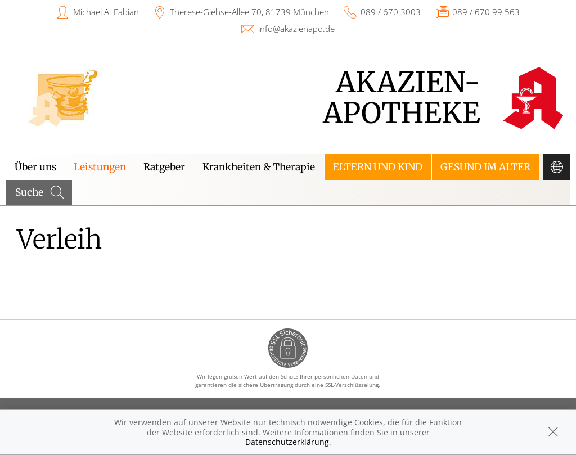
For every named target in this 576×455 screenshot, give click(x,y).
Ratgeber (164, 167)
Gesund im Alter (485, 167)
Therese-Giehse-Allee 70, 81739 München (249, 11)
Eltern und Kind (377, 167)
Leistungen (100, 167)
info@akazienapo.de (296, 28)
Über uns (35, 167)
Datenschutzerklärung (287, 441)
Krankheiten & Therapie (258, 167)
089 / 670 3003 (391, 11)
